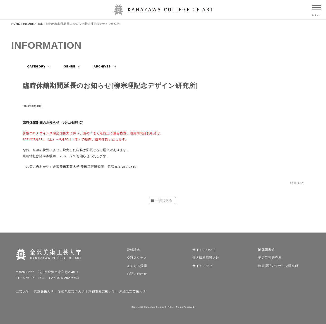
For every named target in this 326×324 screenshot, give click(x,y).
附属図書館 (266, 250)
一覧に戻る (164, 200)
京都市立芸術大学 (101, 291)
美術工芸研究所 (270, 257)
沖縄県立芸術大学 (132, 291)
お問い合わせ (137, 274)
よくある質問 (137, 266)
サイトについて (204, 250)
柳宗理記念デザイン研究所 (278, 266)
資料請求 (133, 250)
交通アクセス (137, 257)
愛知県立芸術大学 (71, 291)
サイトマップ (202, 266)
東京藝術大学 (44, 291)
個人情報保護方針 (205, 257)
